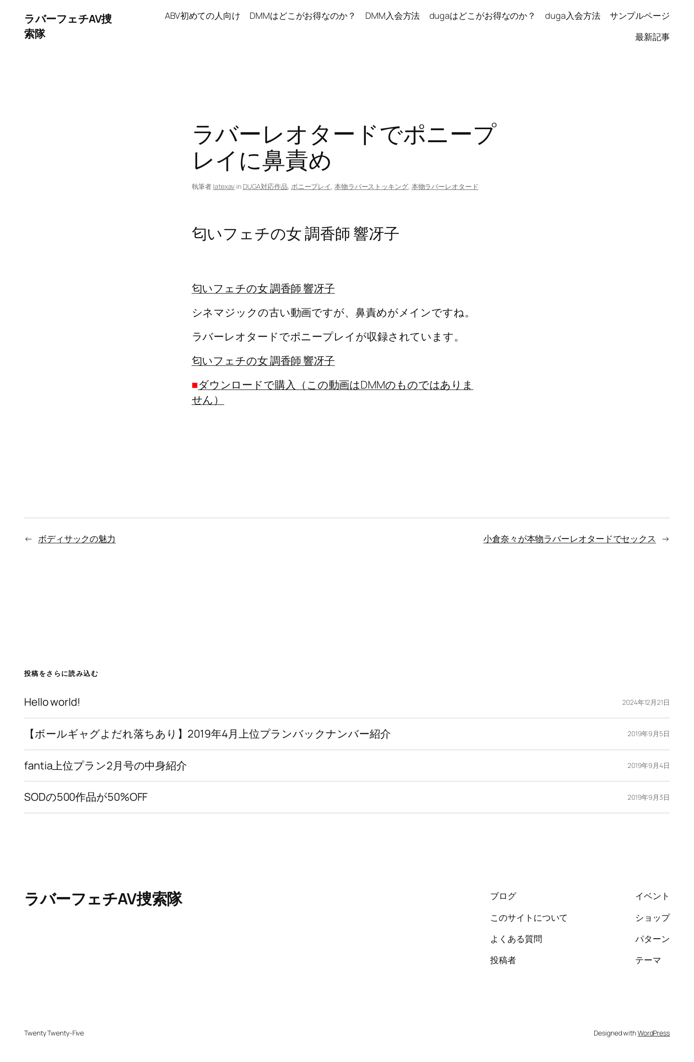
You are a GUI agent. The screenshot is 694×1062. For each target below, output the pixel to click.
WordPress (654, 1032)
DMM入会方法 (392, 15)
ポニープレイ (311, 186)
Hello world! (52, 702)
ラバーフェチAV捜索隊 (103, 898)
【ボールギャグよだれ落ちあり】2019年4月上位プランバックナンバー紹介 (207, 734)
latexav (224, 186)
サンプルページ (640, 15)
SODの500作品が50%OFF (85, 797)
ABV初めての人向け (202, 15)
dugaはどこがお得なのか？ (482, 15)
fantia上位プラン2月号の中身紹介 (105, 766)
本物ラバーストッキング (371, 186)
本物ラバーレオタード (445, 186)
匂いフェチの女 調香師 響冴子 (263, 288)
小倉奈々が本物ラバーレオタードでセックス (569, 538)
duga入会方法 (572, 15)
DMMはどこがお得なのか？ (303, 15)
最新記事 (652, 36)
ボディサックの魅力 (77, 538)
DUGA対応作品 (265, 186)
